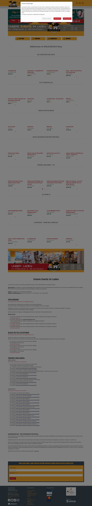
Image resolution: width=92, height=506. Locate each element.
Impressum (42, 14)
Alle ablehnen (57, 18)
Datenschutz (36, 14)
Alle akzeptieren (67, 18)
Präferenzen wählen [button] (47, 18)
